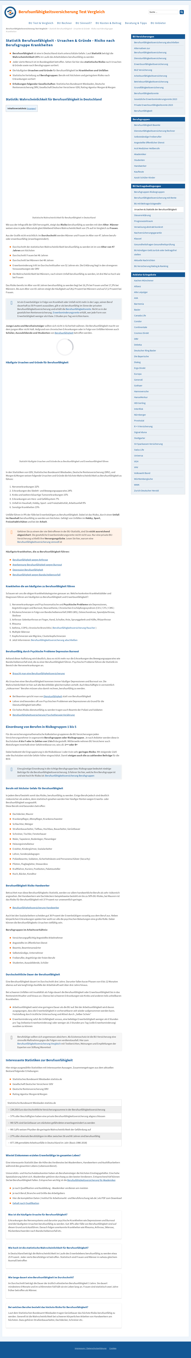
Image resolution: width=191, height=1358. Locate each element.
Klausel (137, 238)
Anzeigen (31, 108)
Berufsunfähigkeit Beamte (147, 125)
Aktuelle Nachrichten (144, 260)
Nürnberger (140, 414)
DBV (136, 338)
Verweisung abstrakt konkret (148, 227)
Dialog (137, 362)
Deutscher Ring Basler (145, 350)
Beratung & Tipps (136, 24)
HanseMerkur (141, 397)
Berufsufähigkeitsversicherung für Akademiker (91, 1180)
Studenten (139, 160)
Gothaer (138, 385)
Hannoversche (141, 391)
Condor (138, 321)
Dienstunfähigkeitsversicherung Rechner (154, 130)
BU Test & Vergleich (41, 24)
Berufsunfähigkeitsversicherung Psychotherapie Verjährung (44, 714)
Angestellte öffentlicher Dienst (149, 142)
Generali (138, 379)
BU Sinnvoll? (84, 24)
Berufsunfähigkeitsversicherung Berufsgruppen (69, 775)
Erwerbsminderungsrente (66, 312)
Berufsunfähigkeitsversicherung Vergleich (39, 1043)
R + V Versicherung (143, 426)
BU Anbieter (158, 24)
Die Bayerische (141, 356)
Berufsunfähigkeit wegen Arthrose (30, 559)
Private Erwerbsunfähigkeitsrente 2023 (153, 105)
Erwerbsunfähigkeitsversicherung (151, 64)
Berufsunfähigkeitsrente (78, 309)
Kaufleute (139, 171)
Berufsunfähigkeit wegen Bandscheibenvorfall (36, 574)
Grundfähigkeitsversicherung (149, 87)
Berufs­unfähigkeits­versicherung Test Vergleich (26, 28)
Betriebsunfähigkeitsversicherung (151, 81)
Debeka (138, 344)
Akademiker (140, 154)
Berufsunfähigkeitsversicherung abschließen (54, 640)
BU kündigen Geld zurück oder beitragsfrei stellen (155, 252)
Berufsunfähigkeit (64, 332)
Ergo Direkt (139, 368)
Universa (138, 455)
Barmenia (139, 303)
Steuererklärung (142, 215)
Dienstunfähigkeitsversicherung (150, 58)
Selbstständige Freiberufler (148, 136)
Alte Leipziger (141, 292)
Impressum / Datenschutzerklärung (90, 1348)
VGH (136, 461)
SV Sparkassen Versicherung (148, 443)
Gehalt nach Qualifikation (26, 1203)
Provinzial (139, 420)
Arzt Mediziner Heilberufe (147, 148)
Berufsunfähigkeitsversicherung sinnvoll (38, 541)
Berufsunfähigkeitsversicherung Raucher (74, 627)
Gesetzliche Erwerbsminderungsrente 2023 (155, 99)
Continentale (140, 327)
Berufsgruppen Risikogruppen (149, 191)
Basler (137, 309)
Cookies (112, 1348)
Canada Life (140, 315)
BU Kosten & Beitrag (108, 24)
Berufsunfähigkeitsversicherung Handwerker (36, 907)
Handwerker (140, 165)
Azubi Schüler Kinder (144, 177)
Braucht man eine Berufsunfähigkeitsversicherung (39, 673)
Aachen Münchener (144, 280)
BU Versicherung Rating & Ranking (151, 266)
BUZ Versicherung (143, 70)
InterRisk (138, 408)
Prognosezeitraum (143, 221)
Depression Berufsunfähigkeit (28, 569)
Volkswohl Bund (142, 473)
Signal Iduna (140, 432)
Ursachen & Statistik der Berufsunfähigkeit (155, 209)
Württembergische (143, 479)
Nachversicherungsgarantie (148, 232)
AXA (136, 298)
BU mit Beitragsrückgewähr (147, 203)
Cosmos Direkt (141, 333)
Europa (137, 373)
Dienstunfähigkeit (53, 696)
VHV (136, 467)
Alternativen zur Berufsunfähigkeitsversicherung (150, 50)
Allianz (137, 286)
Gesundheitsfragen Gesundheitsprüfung (154, 244)
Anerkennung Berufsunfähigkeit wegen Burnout (37, 564)
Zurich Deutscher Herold (146, 490)
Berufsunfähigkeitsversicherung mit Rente (155, 197)
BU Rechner (64, 24)
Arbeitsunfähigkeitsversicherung (150, 75)
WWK (136, 484)
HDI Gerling (139, 403)
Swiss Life (139, 449)
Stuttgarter (139, 438)
